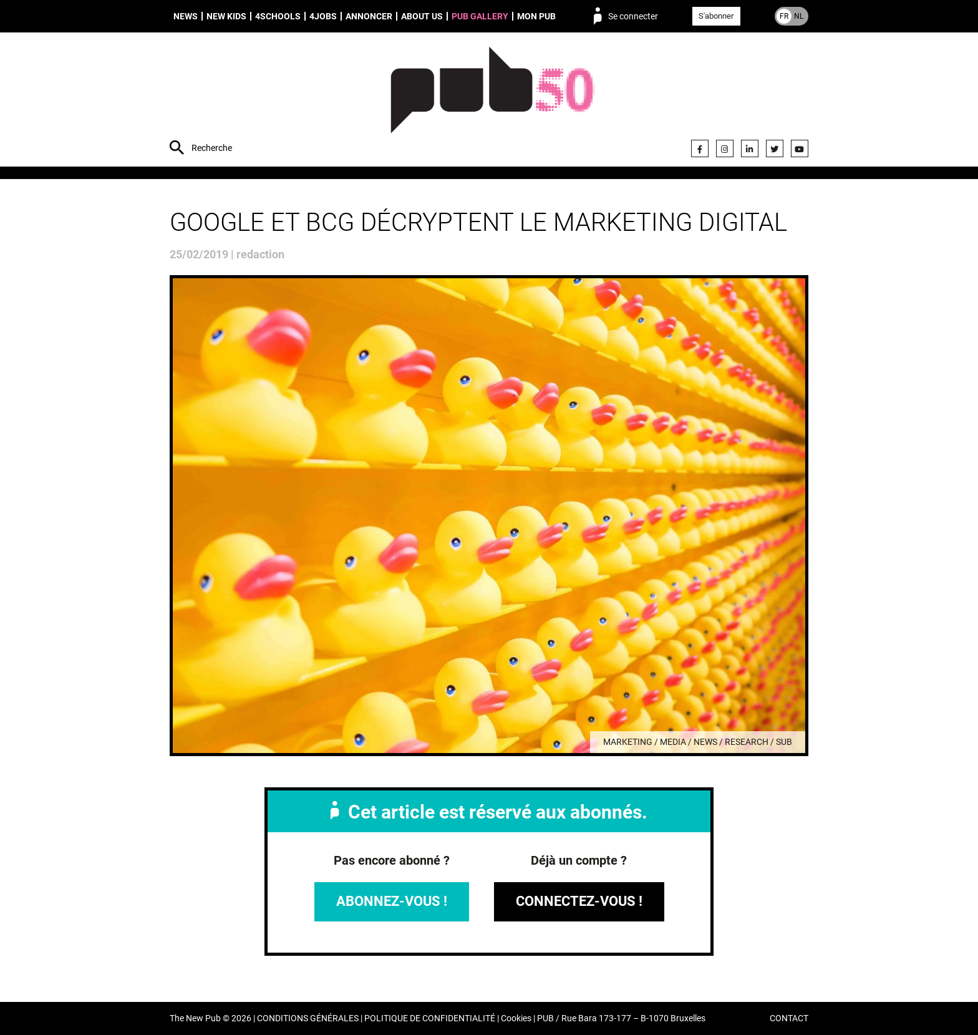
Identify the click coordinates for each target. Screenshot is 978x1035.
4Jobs (323, 16)
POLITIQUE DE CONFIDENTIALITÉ (429, 1018)
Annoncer (369, 16)
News (185, 16)
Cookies (516, 1018)
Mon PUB (536, 16)
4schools (278, 16)
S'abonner (716, 16)
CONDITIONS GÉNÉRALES (308, 1018)
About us (422, 16)
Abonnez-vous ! (391, 901)
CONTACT (789, 1018)
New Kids (226, 16)
